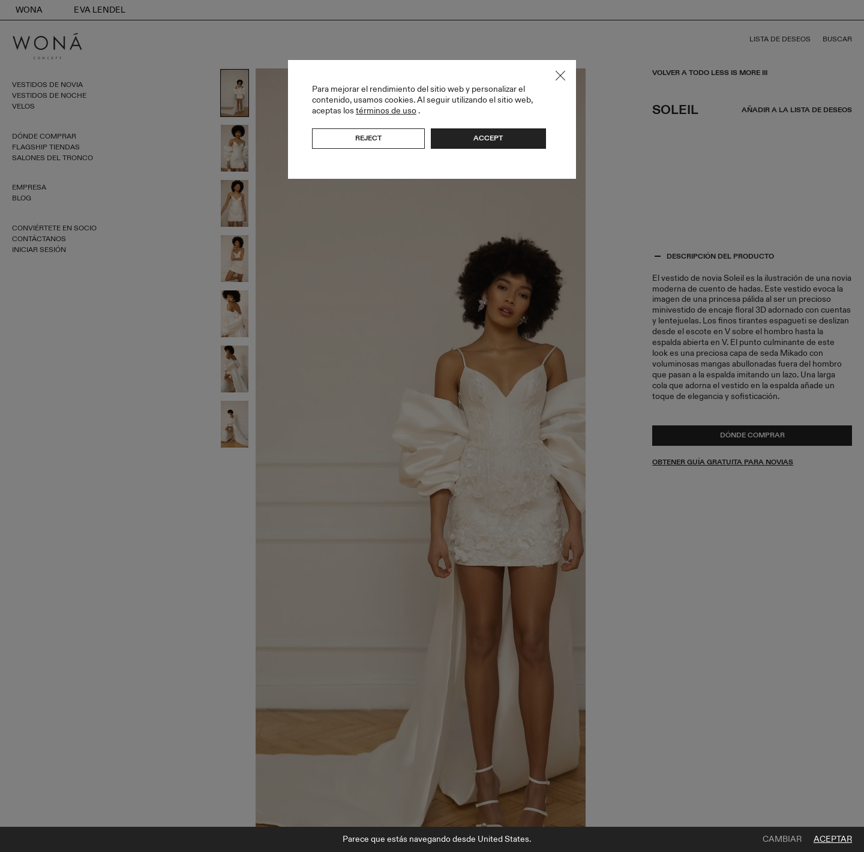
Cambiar (782, 839)
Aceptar (833, 839)
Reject (368, 138)
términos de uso (386, 110)
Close (560, 75)
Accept (488, 138)
